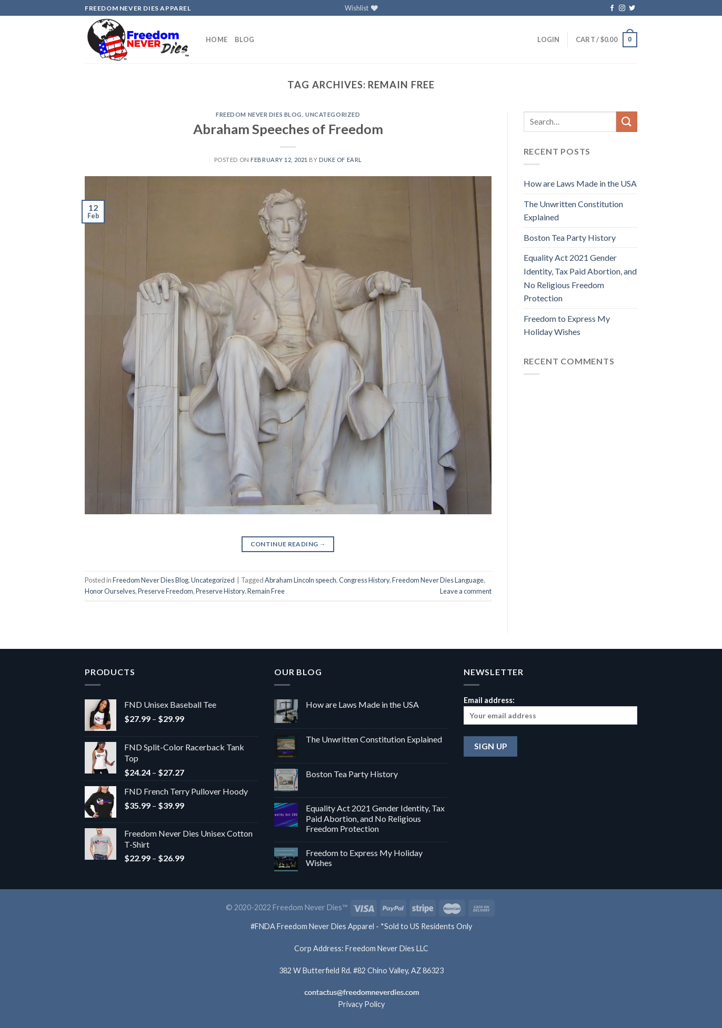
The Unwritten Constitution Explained (573, 210)
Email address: (550, 710)
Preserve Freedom (165, 591)
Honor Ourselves (110, 591)
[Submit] (626, 121)
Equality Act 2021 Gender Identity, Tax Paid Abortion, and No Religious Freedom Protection (580, 277)
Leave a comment (466, 591)
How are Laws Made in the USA (580, 183)
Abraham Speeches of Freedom (288, 129)
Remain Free (266, 591)
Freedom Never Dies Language (438, 580)
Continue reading (288, 544)
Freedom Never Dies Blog (259, 114)
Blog (244, 39)
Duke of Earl (340, 159)
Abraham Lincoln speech (300, 580)
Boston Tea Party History (570, 237)
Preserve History (220, 591)
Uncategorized (332, 114)
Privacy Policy (361, 1004)
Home (216, 39)
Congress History (364, 580)
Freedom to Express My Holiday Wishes (567, 325)
